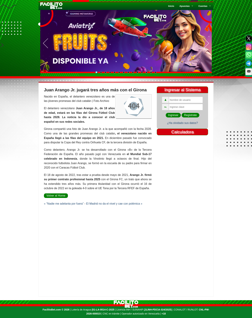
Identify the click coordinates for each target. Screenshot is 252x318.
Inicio (171, 6)
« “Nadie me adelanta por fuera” (64, 203)
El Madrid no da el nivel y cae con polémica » (114, 203)
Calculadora (182, 132)
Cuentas (202, 6)
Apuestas (184, 6)
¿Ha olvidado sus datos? (182, 122)
